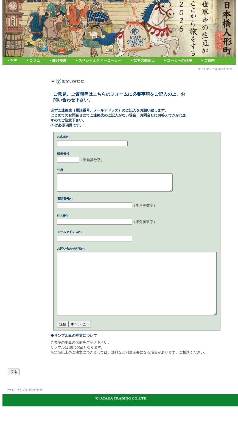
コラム (34, 60)
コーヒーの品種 (179, 60)
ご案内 (209, 60)
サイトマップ (206, 68)
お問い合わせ (224, 68)
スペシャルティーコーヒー (100, 60)
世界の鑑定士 (144, 60)
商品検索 (59, 60)
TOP (13, 60)
